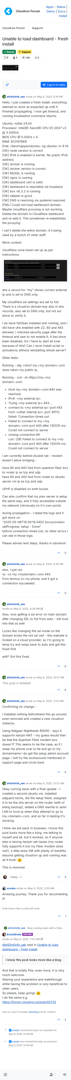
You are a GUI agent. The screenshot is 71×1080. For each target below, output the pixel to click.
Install (63, 16)
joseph (16, 1030)
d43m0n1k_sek (16, 96)
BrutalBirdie (14, 934)
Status (61, 7)
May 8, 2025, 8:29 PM (27, 608)
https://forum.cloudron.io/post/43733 (29, 1002)
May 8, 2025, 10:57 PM (50, 677)
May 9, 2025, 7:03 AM (27, 939)
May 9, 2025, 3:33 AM (41, 888)
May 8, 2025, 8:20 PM (50, 564)
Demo (51, 11)
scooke (11, 888)
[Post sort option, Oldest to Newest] (7, 85)
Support (24, 51)
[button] (5, 1074)
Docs (61, 11)
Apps (49, 7)
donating (33, 1011)
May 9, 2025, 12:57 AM (50, 783)
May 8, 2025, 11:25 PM (50, 700)
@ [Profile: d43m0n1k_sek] (14, 945)
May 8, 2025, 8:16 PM (50, 96)
